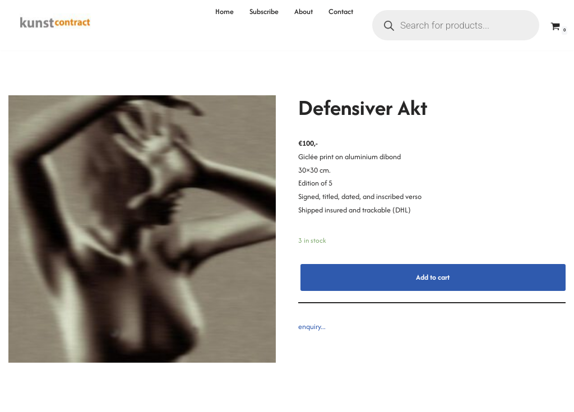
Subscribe (264, 11)
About (303, 11)
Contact (340, 11)
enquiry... (312, 326)
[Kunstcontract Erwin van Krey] (55, 25)
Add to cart (433, 277)
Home (224, 11)
